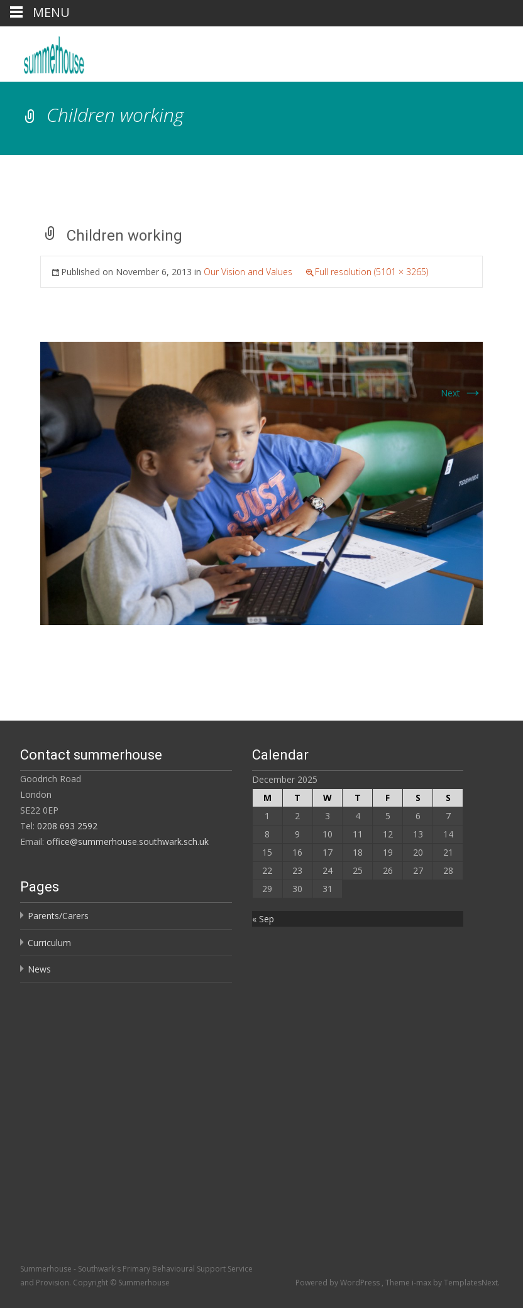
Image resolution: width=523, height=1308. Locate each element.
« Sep (263, 919)
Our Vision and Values (248, 272)
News (39, 969)
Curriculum (49, 943)
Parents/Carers (58, 916)
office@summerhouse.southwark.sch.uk (128, 841)
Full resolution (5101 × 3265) (371, 272)
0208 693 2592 (67, 826)
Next (462, 393)
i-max (422, 1282)
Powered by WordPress (338, 1282)
